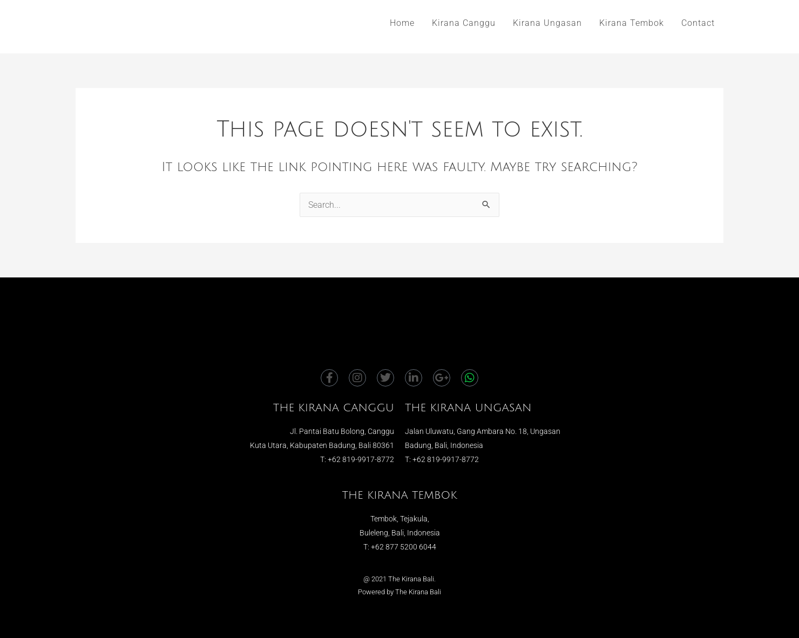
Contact (698, 23)
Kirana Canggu (464, 23)
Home (402, 23)
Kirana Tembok (631, 23)
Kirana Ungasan (547, 23)
